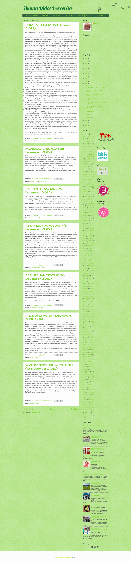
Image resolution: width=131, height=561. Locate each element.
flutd (91, 210)
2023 (86, 63)
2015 (86, 83)
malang (90, 286)
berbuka (84, 159)
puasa (84, 347)
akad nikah (90, 139)
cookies (90, 196)
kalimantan (91, 241)
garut (84, 213)
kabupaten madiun (87, 240)
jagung (84, 233)
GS (91, 218)
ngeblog (90, 311)
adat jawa (85, 135)
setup (91, 369)
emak (91, 207)
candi (91, 183)
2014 (86, 120)
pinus (91, 339)
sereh (91, 367)
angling (86, 143)
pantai (92, 326)
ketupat (84, 261)
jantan (84, 236)
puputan (91, 350)
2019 (86, 73)
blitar (89, 164)
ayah (93, 144)
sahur (84, 363)
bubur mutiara (91, 177)
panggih (92, 321)
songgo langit (91, 372)
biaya (89, 161)
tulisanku (91, 399)
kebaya (84, 248)
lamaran (92, 273)
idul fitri (86, 225)
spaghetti (85, 377)
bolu (89, 171)
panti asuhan (88, 327)
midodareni (86, 294)
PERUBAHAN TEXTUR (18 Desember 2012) (45, 277)
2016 (86, 81)
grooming (90, 217)
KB (38, 403)
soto (86, 374)
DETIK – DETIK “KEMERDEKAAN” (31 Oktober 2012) (99, 529)
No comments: (48, 138)
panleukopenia (86, 326)
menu (84, 293)
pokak (92, 341)
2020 (86, 71)
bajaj (86, 146)
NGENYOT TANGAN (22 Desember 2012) (43, 190)
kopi (85, 265)
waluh (93, 407)
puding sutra (86, 349)
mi (87, 293)
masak (90, 289)
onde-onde (87, 316)
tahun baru (91, 387)
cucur (84, 199)
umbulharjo (90, 404)
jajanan (90, 233)
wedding (92, 411)
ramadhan (91, 352)
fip (88, 210)
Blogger (74, 557)
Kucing (89, 15)
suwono (90, 384)
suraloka (90, 382)
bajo (91, 146)
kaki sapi (85, 241)
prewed (84, 344)
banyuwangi (86, 154)
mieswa (92, 294)
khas (89, 261)
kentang (84, 258)
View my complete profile (98, 25)
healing (92, 220)
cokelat (92, 194)
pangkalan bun (88, 322)
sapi (91, 364)
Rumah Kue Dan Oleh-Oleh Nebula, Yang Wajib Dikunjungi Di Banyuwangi (99, 449)
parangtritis (85, 329)
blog (93, 164)
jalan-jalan (85, 235)
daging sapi (89, 199)
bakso (90, 148)
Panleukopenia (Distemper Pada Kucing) (93, 474)
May (87, 85)
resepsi (84, 356)
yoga (91, 414)
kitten (93, 261)
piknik (86, 339)
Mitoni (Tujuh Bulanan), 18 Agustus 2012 (97, 437)
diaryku (46, 141)
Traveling (69, 15)
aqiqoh (84, 144)
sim (84, 371)
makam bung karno (88, 285)
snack (84, 372)
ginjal (91, 213)
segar (86, 367)
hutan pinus (91, 223)
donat (88, 205)
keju (84, 257)
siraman (88, 371)
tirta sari (89, 394)
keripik (90, 258)
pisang (88, 341)
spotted (90, 379)
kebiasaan (90, 248)
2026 (86, 58)
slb (91, 371)
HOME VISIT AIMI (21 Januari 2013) (95, 88)
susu (84, 384)
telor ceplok (87, 391)
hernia (86, 222)
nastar (84, 306)
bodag (91, 166)
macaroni (85, 280)
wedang (85, 410)
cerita (40, 181)
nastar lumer (87, 308)
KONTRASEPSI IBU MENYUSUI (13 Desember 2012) (49, 367)
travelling (89, 397)
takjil (86, 389)
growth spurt (86, 218)
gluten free (86, 215)
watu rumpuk (88, 409)
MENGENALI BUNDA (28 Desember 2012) (44, 150)
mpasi (91, 298)
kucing (85, 268)
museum (85, 301)
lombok (90, 278)
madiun (85, 283)
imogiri (90, 227)
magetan (92, 283)
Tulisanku (100, 15)
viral (88, 407)
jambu (91, 235)
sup (89, 381)
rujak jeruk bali (86, 359)
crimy (91, 197)
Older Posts (75, 409)
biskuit (84, 164)
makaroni (85, 286)
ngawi (86, 311)
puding (90, 347)
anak (93, 141)
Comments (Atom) (35, 412)
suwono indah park (87, 386)
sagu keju (90, 361)
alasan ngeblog (86, 141)
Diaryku (45, 15)
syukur (84, 387)
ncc (93, 308)
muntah (90, 299)
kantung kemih (91, 245)
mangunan (85, 288)
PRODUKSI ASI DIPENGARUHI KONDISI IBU (94, 106)
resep (87, 354)
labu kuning (86, 273)
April (87, 114)
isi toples (87, 230)
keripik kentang (87, 260)
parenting (86, 331)
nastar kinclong (91, 306)
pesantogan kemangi (89, 337)
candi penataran (86, 184)
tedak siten (91, 389)
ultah (87, 402)
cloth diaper (85, 194)
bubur (88, 176)
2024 (86, 61)
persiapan (92, 336)
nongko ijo (92, 313)
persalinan (85, 336)
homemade (91, 222)
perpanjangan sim (88, 334)
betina (84, 161)
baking (84, 148)
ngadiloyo (87, 309)
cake (90, 181)
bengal (89, 158)
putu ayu (85, 352)
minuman (87, 296)
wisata (87, 412)
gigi (87, 213)
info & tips (91, 228)
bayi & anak (40, 141)
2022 (86, 66)
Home (52, 409)
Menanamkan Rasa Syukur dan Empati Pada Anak (99, 517)
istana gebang (88, 231)
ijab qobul (92, 225)
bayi (35, 141)
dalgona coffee (86, 201)
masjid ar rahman (87, 291)
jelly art (84, 238)
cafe (84, 181)
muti (91, 304)
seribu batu (85, 369)
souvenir (90, 376)
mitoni (92, 296)
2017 (86, 78)
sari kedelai (91, 366)
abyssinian (90, 133)
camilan (85, 183)
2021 (86, 68)
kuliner (90, 270)
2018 (86, 76)
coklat (86, 196)
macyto (90, 281)
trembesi (85, 399)
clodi (91, 192)
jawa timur (89, 236)
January (88, 117)
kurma (90, 271)
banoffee (85, 153)
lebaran (87, 275)
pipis (84, 341)
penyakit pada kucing (88, 332)
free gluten (89, 212)
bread (90, 173)
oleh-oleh (87, 314)
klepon (86, 263)
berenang (90, 159)
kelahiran (90, 257)
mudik (84, 299)
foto (84, 212)
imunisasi (85, 228)
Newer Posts (28, 409)
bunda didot (97, 23)
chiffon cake (86, 189)
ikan (86, 227)
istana (92, 230)
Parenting (57, 15)
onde (93, 314)
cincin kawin (85, 192)
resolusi (90, 356)
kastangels (87, 246)
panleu (84, 324)
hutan (86, 223)
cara (93, 184)
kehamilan (91, 252)
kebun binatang (86, 250)
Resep (80, 15)
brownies (85, 174)
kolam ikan (91, 263)
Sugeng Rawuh (32, 15)
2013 (86, 123)
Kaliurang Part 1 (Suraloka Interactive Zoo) (97, 494)
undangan (85, 406)
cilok (91, 191)
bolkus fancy (86, 168)
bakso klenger (87, 151)
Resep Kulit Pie (95, 506)
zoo (84, 417)
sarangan (85, 366)
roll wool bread (86, 358)
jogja (89, 238)
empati (84, 208)
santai (87, 364)
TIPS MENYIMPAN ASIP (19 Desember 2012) (46, 227)
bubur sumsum (88, 179)
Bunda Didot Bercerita (47, 8)
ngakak (92, 309)
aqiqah (91, 143)
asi (33, 141)
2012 (86, 125)
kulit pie (85, 271)
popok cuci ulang (88, 342)
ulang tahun (91, 401)
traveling (91, 396)
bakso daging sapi (87, 149)
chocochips (85, 191)
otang (88, 317)
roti (91, 358)
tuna (86, 401)
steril (84, 381)
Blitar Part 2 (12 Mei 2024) (97, 483)
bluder (86, 166)
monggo (86, 298)
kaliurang (86, 243)
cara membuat (90, 186)
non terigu (85, 313)
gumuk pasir (85, 220)
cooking (85, 197)
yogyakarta (86, 416)
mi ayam (92, 293)
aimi (30, 141)
